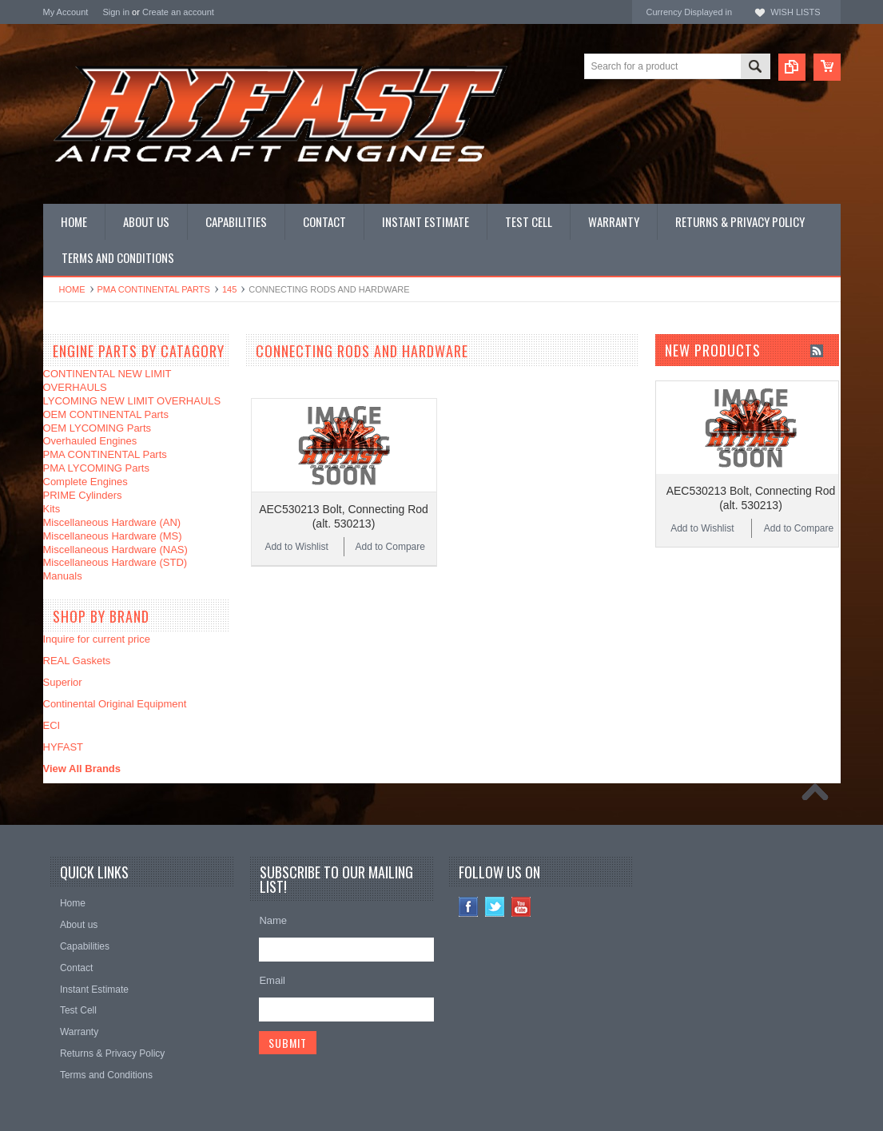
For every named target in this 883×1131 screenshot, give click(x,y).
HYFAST (63, 747)
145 (229, 289)
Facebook (469, 907)
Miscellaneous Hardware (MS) (112, 536)
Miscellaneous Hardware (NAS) (115, 550)
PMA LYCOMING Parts (96, 468)
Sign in (115, 12)
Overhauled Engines (90, 441)
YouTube (521, 907)
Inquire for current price (96, 639)
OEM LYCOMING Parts (97, 428)
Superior (62, 682)
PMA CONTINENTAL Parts (153, 289)
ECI (52, 725)
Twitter (495, 907)
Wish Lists (795, 12)
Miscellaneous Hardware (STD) (115, 562)
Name (273, 920)
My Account (66, 12)
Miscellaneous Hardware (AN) (112, 522)
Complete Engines (85, 482)
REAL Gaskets (77, 661)
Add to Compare (390, 546)
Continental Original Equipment (115, 704)
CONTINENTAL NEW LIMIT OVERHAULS (107, 380)
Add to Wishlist (296, 546)
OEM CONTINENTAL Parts (106, 414)
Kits (52, 509)
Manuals (62, 576)
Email (272, 980)
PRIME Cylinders (82, 495)
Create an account (178, 12)
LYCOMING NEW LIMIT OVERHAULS (132, 401)
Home (72, 289)
